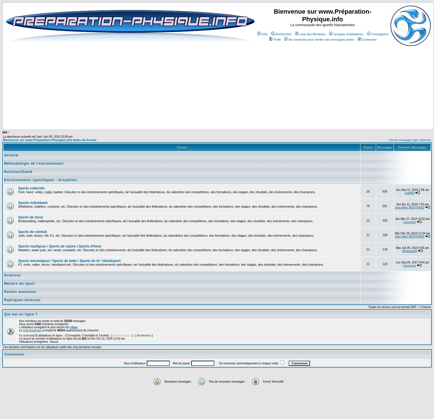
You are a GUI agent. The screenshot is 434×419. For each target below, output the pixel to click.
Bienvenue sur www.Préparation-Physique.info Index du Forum (50, 140)
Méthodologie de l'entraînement (34, 164)
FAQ (262, 34)
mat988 (409, 193)
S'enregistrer (378, 34)
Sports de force (30, 217)
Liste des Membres (310, 34)
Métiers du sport (19, 284)
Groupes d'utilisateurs (346, 34)
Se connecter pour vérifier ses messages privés (319, 39)
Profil (274, 39)
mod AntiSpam (32, 330)
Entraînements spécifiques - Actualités (40, 180)
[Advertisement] (145, 113)
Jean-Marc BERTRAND (409, 207)
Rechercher (281, 34)
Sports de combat (32, 232)
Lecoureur (409, 222)
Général (11, 155)
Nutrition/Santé (18, 172)
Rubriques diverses (22, 300)
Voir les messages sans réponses (410, 140)
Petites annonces (20, 292)
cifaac (74, 327)
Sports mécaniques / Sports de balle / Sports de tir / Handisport (69, 261)
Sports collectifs (31, 188)
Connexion (367, 39)
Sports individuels (33, 203)
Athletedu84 (409, 251)
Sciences (12, 275)
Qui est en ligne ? (21, 314)
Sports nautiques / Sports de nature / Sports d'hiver (60, 246)
